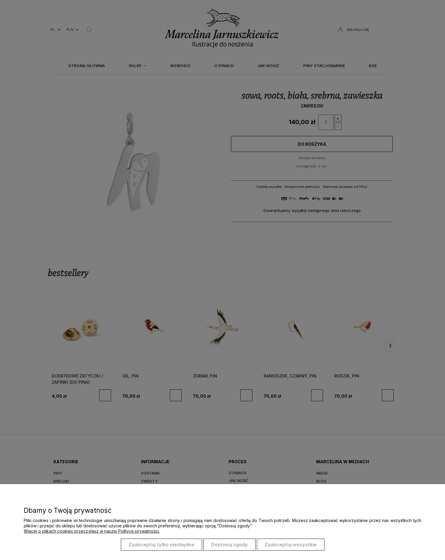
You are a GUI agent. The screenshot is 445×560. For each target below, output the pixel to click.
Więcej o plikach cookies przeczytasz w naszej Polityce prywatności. (92, 531)
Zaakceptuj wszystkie (291, 545)
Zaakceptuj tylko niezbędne (161, 545)
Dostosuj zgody (229, 545)
